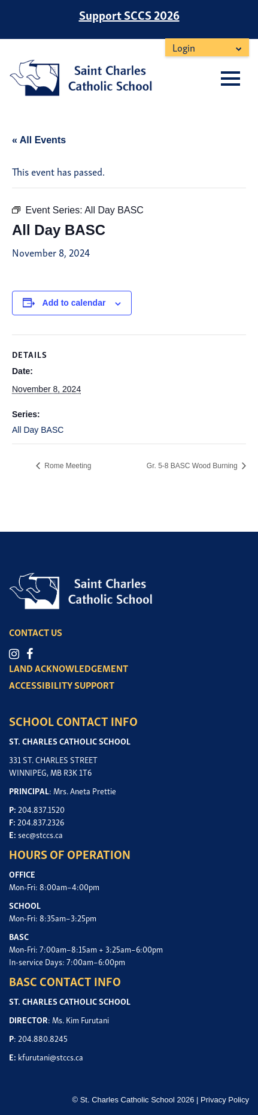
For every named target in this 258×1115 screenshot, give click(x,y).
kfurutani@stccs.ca (50, 1056)
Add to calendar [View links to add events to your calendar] (74, 303)
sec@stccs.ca (40, 834)
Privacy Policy (225, 1099)
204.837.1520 (41, 809)
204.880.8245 (43, 1038)
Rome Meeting (67, 466)
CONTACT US (35, 632)
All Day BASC (37, 430)
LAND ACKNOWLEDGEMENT (68, 668)
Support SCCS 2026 (129, 14)
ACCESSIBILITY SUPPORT (61, 684)
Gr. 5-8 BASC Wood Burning (193, 466)
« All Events (39, 140)
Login (183, 47)
